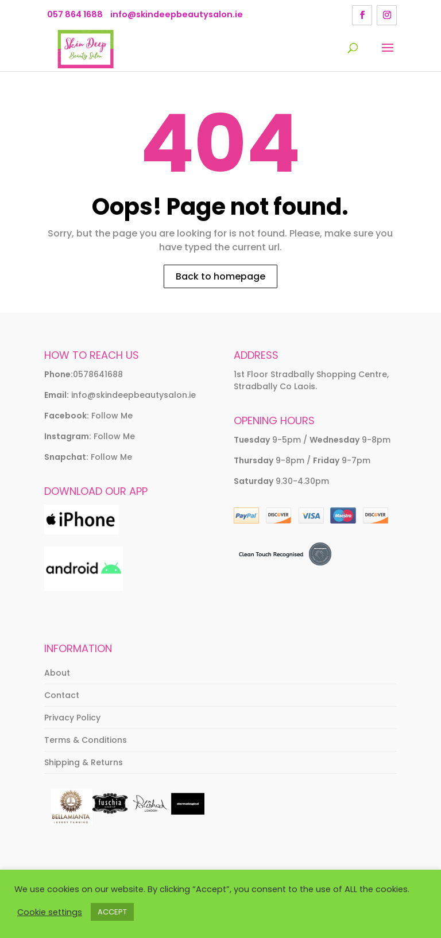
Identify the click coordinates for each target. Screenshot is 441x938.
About (57, 673)
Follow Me (112, 415)
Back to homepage (220, 276)
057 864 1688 (75, 14)
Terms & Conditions (85, 740)
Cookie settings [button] (49, 912)
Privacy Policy (72, 717)
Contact (61, 695)
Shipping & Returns (83, 762)
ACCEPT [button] (112, 911)
